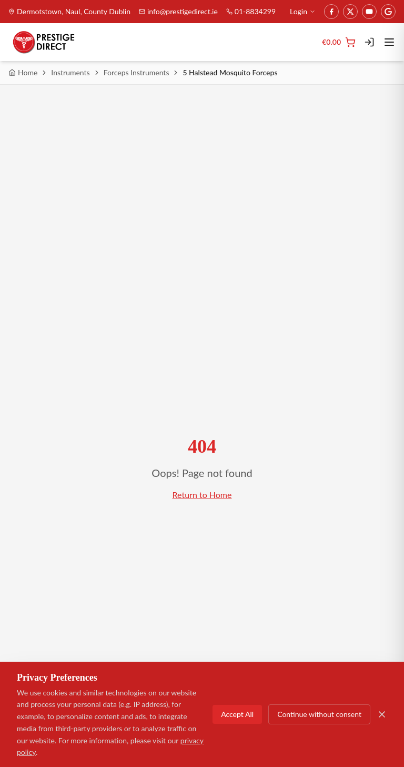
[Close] (382, 714)
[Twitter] (350, 11)
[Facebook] (331, 11)
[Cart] (339, 42)
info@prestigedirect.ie (178, 11)
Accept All (237, 714)
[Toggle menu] (389, 42)
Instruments (70, 72)
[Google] (388, 11)
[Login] (369, 42)
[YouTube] (369, 11)
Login (303, 11)
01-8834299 (251, 11)
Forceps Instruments (136, 72)
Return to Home (202, 495)
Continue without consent (319, 714)
